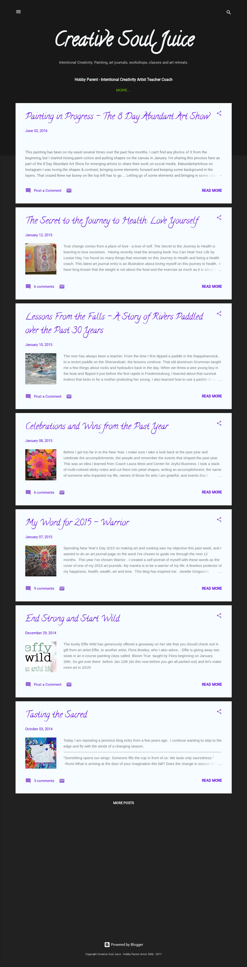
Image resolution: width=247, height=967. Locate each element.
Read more (212, 316)
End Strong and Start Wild (72, 745)
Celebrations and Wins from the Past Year (96, 553)
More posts (123, 929)
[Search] (229, 13)
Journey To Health (177, 90)
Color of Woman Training (123, 90)
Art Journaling (72, 90)
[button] (219, 115)
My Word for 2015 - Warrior (77, 649)
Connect (38, 90)
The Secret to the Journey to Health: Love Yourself (111, 347)
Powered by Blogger (123, 945)
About (212, 90)
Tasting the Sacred (56, 841)
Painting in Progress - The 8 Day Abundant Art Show (117, 118)
